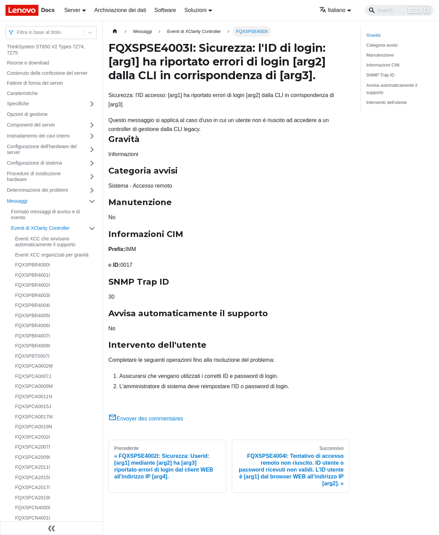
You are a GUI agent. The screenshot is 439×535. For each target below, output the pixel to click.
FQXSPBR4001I (32, 275)
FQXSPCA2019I (32, 497)
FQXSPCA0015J (33, 406)
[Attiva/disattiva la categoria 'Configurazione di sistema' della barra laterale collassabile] (91, 163)
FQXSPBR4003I (32, 295)
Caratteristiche (22, 93)
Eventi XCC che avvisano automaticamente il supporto (45, 242)
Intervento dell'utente (386, 102)
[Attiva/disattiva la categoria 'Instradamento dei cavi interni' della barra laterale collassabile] (91, 136)
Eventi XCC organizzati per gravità (51, 255)
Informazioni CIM (383, 65)
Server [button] (72, 10)
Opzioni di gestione (27, 114)
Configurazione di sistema (34, 163)
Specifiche (18, 103)
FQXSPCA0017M (34, 416)
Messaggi (17, 201)
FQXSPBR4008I (32, 345)
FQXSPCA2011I (32, 467)
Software (165, 10)
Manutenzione (380, 55)
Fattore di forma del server (35, 83)
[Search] (399, 10)
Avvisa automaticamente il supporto (391, 89)
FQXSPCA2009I (32, 457)
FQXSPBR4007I (32, 335)
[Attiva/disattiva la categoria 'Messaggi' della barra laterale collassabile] (91, 201)
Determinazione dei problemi (37, 190)
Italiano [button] (332, 10)
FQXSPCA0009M (34, 386)
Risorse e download (28, 63)
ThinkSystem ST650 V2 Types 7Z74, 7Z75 (46, 50)
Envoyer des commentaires (145, 418)
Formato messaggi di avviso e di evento (45, 215)
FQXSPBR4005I (32, 315)
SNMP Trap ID (380, 75)
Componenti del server (31, 125)
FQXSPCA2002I (32, 437)
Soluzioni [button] (195, 10)
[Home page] (114, 31)
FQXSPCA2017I (32, 487)
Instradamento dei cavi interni (38, 136)
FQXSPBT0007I (32, 356)
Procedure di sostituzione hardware (34, 176)
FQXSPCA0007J (33, 376)
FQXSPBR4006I (32, 325)
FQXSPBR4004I (32, 305)
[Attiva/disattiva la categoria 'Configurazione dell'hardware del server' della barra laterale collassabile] (91, 150)
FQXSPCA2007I (32, 447)
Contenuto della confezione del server (47, 73)
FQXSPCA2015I (32, 477)
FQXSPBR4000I (32, 265)
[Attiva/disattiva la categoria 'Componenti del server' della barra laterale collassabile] (91, 125)
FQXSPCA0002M (34, 366)
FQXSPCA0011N (33, 396)
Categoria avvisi (382, 45)
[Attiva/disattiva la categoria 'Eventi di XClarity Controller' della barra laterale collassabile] (91, 228)
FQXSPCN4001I (32, 518)
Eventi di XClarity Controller (40, 228)
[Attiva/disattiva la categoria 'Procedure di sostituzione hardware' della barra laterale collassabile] (91, 177)
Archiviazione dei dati (120, 10)
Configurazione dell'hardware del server (41, 149)
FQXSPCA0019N (33, 426)
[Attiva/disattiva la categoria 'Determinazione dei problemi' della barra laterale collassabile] (91, 190)
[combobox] (17, 32)
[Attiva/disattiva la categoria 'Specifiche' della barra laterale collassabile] (91, 103)
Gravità (373, 35)
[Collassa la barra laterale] (51, 528)
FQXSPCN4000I (32, 507)
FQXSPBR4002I (32, 285)
